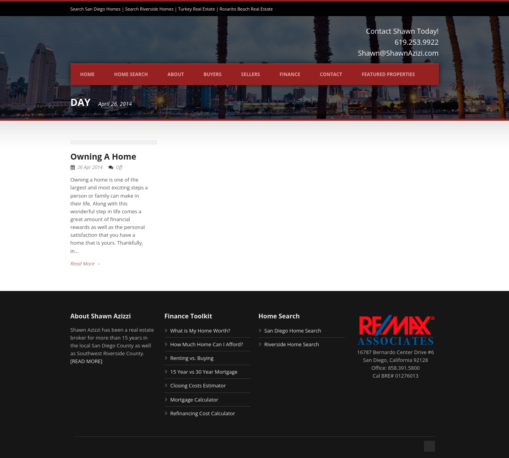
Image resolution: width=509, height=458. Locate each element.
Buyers (212, 74)
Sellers (250, 74)
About (176, 74)
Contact (331, 74)
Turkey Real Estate (196, 9)
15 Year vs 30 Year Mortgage (204, 371)
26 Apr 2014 (90, 167)
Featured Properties (388, 74)
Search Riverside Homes (149, 9)
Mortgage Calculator (194, 399)
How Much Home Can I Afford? (206, 344)
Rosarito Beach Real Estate (246, 9)
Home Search (131, 74)
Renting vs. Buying (192, 358)
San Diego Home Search (292, 330)
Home (87, 74)
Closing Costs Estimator (198, 385)
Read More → (86, 263)
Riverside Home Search (291, 344)
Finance (289, 74)
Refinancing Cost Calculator (202, 413)
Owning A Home (103, 156)
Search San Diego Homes (96, 9)
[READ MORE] (87, 361)
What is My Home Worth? (200, 330)
